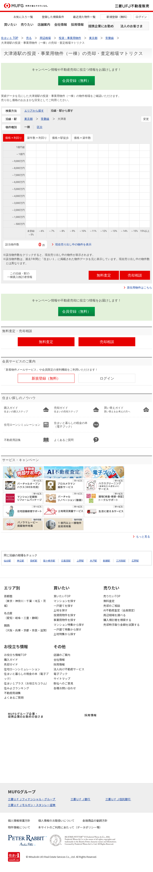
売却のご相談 (111, 606)
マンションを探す (65, 601)
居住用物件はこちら (139, 287)
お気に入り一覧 (23, 17)
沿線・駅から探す (62, 110)
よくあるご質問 (14, 697)
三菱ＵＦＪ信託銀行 (118, 799)
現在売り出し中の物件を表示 (73, 244)
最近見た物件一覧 (84, 17)
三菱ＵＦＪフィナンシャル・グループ (32, 799)
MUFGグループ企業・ (25, 715)
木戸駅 (93, 560)
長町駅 (33, 560)
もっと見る (143, 536)
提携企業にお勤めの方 (101, 26)
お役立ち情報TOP (15, 655)
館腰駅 (106, 560)
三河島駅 (121, 560)
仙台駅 (7, 560)
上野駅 (80, 560)
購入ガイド (11, 660)
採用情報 (77, 24)
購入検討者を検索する (117, 620)
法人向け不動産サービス (69, 669)
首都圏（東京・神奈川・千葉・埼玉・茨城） (25, 601)
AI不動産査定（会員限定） (120, 610)
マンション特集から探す (69, 625)
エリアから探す (34, 110)
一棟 (27, 127)
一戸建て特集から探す (67, 629)
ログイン (141, 17)
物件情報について (19, 827)
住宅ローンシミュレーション (22, 669)
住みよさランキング (16, 688)
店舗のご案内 (62, 655)
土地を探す (61, 610)
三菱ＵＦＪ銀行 (81, 799)
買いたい (10, 24)
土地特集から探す (65, 634)
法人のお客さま (131, 26)
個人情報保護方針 (19, 820)
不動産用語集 (12, 693)
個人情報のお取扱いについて (56, 820)
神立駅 (20, 560)
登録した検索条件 (53, 17)
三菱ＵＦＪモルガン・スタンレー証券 (32, 805)
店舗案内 (43, 24)
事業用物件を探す (65, 620)
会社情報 (60, 24)
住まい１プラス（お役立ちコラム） (26, 683)
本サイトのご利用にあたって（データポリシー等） (70, 827)
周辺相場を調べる (114, 615)
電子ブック (61, 674)
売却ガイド (11, 664)
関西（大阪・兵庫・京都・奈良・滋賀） (26, 627)
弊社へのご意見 (63, 683)
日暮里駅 (66, 560)
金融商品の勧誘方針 (95, 820)
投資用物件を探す (65, 615)
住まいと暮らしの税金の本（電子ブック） (26, 676)
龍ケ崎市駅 (49, 560)
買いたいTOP (62, 596)
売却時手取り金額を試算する (121, 625)
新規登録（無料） (118, 17)
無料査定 (109, 601)
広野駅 (135, 560)
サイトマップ (62, 679)
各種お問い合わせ (65, 688)
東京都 (28, 118)
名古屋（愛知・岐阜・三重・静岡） (22, 615)
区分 (39, 127)
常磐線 (45, 118)
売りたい (27, 24)
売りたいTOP (111, 596)
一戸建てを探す (63, 606)
